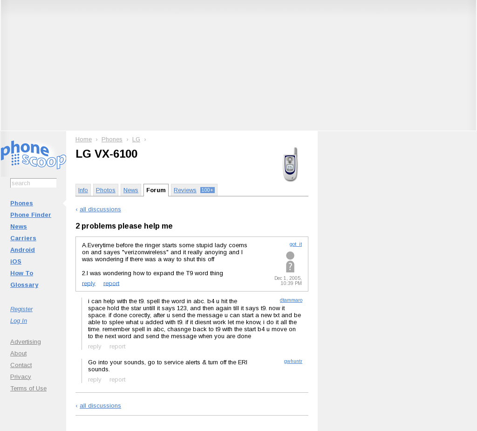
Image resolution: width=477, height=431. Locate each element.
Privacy (20, 376)
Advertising (25, 341)
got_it (296, 244)
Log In (18, 320)
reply (88, 282)
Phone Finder (30, 214)
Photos (106, 190)
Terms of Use (28, 388)
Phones (21, 203)
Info (83, 190)
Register (21, 309)
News (18, 226)
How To (21, 273)
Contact (21, 364)
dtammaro (291, 300)
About (18, 353)
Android (22, 249)
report (111, 282)
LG (136, 139)
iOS (15, 261)
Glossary (24, 284)
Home (83, 139)
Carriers (23, 238)
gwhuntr (293, 361)
